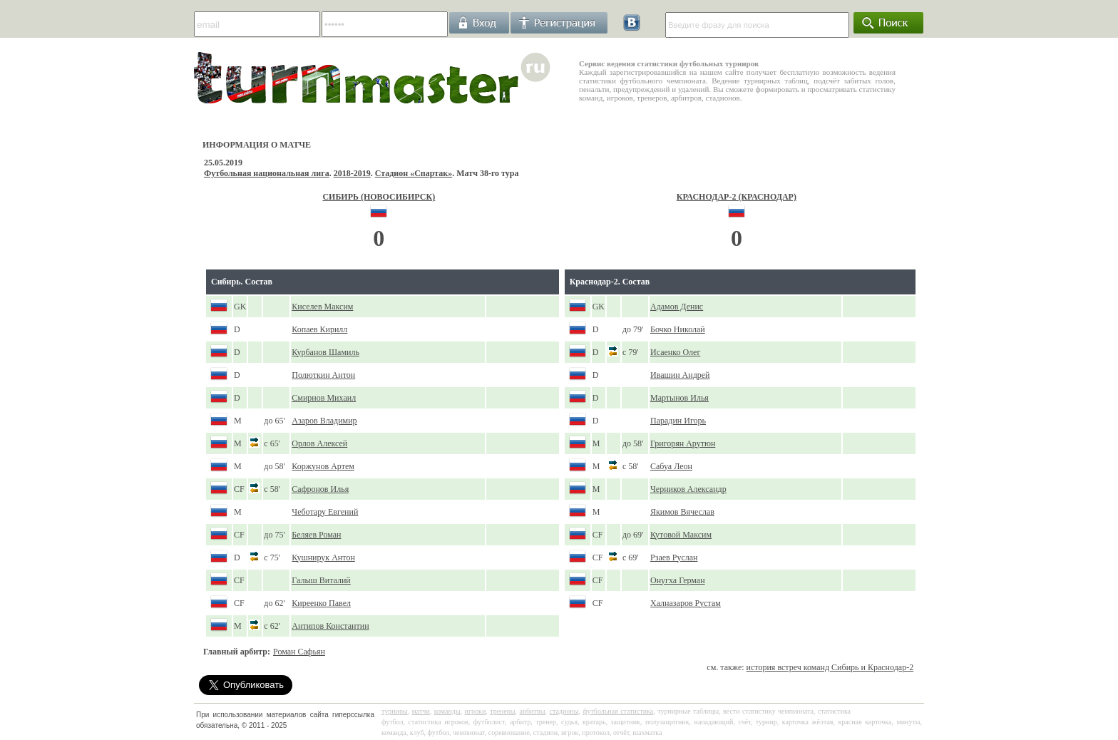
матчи (421, 711)
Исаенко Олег (675, 352)
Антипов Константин (330, 626)
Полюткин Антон (323, 375)
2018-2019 (352, 173)
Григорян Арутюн (682, 443)
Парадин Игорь (678, 421)
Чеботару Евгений (325, 512)
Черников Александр (688, 489)
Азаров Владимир (324, 421)
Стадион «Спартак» (414, 173)
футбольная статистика (618, 711)
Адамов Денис (676, 307)
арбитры (532, 711)
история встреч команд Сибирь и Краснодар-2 (830, 667)
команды (447, 711)
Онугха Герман (677, 580)
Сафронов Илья (320, 489)
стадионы (563, 711)
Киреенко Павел (321, 603)
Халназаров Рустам (685, 603)
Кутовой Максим (681, 535)
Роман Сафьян (299, 652)
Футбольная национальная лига (266, 173)
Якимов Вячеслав (682, 512)
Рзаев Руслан (673, 557)
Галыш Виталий (321, 580)
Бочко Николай (677, 329)
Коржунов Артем (323, 466)
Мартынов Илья (679, 398)
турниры (394, 711)
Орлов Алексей (319, 443)
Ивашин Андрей (680, 375)
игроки (475, 711)
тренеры (502, 711)
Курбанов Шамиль (325, 352)
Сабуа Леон (671, 466)
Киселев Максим (322, 307)
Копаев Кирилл (319, 329)
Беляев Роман (316, 535)
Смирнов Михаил (324, 398)
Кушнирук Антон (323, 557)
